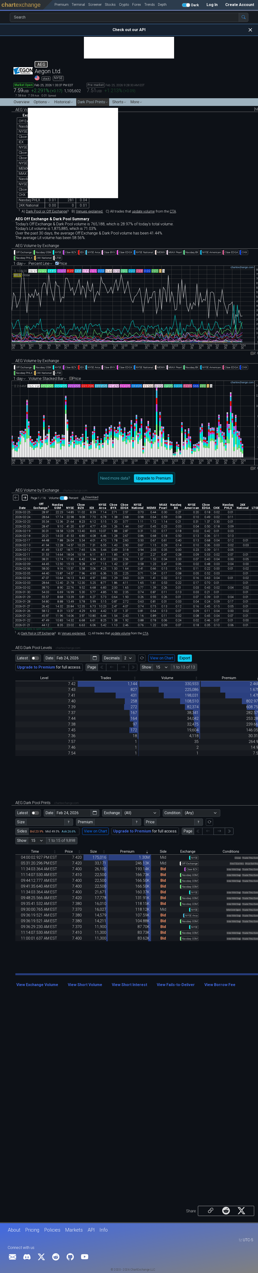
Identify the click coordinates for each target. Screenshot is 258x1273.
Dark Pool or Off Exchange (46, 211)
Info (104, 1230)
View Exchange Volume (37, 984)
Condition (172, 813)
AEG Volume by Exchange (37, 245)
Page (91, 667)
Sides (22, 831)
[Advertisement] (129, 47)
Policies (52, 1230)
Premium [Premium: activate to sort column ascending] (127, 852)
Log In (212, 4)
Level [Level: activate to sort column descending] (44, 678)
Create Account (239, 4)
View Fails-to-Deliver (176, 984)
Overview (22, 102)
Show (146, 667)
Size (21, 822)
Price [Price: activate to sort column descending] (69, 852)
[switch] (35, 658)
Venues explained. (89, 211)
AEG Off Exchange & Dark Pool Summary (52, 219)
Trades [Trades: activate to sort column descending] (106, 678)
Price (62, 264)
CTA (173, 211)
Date (49, 658)
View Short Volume (85, 984)
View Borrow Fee (219, 984)
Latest (22, 658)
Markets (74, 1230)
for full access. (49, 667)
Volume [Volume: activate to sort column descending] (167, 678)
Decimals (112, 658)
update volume (143, 211)
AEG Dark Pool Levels (47, 647)
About (14, 1230)
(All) (128, 813)
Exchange (112, 813)
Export (184, 658)
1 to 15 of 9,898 (61, 840)
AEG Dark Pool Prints (47, 802)
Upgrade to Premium (153, 478)
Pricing (32, 1230)
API (91, 1230)
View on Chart (161, 658)
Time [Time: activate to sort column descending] (35, 852)
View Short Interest (129, 984)
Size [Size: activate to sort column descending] (93, 852)
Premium (85, 822)
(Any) (189, 813)
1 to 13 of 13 (184, 667)
